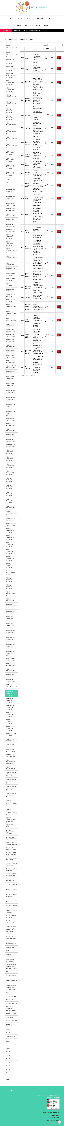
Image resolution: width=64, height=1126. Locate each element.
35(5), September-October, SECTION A (11, 269)
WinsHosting (57, 1097)
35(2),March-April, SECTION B (10, 295)
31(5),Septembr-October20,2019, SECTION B (10, 558)
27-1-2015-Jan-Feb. (11, 996)
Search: (53, 45)
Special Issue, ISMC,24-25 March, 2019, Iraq (11, 572)
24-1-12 (8, 1058)
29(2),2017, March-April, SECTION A (11, 767)
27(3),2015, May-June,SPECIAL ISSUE (10, 949)
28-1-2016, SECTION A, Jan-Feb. (11, 900)
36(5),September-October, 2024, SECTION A (10, 198)
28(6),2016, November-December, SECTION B (11, 803)
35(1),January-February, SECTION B (11, 306)
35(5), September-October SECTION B (11, 263)
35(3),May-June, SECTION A (10, 290)
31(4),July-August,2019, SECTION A (9, 586)
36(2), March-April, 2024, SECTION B (10, 225)
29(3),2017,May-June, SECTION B (10, 745)
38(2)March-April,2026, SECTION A (11, 54)
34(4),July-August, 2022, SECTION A (10, 351)
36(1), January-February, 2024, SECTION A (10, 243)
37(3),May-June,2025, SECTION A (11, 124)
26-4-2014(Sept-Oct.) (11, 1020)
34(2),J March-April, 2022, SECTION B (11, 366)
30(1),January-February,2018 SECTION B (9, 693)
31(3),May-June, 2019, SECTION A (10, 599)
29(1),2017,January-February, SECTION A (11, 795)
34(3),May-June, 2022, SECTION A (10, 361)
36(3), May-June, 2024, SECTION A (10, 220)
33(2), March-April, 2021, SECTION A (10, 445)
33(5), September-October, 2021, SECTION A (10, 413)
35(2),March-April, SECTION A (10, 300)
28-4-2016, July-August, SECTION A (11, 848)
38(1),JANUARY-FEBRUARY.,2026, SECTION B (10, 61)
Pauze (7, 179)
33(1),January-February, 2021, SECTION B (10, 451)
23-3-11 (8, 1076)
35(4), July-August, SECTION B (10, 274)
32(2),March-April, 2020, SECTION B (10, 519)
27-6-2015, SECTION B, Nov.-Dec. (11, 906)
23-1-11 (8, 1069)
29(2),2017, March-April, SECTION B (11, 755)
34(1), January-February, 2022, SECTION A (10, 385)
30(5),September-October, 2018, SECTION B (10, 646)
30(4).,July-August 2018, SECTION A (10, 664)
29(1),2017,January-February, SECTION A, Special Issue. (11, 788)
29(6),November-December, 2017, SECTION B (10, 707)
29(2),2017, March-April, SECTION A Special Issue (11, 761)
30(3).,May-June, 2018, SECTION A (10, 675)
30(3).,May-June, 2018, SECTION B (10, 669)
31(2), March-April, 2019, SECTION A (10, 612)
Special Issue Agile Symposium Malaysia (11, 1037)
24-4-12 (8, 1048)
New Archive (30, 18)
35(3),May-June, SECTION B (10, 284)
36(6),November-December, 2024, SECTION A (10, 173)
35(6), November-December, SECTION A (11, 257)
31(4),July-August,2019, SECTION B (9, 579)
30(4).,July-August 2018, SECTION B (10, 659)
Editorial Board (41, 18)
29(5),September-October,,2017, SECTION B (10, 721)
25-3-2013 (8, 1045)
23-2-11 (8, 1072)
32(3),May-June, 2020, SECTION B (10, 506)
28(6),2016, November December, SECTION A (11, 811)
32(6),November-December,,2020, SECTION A (10, 472)
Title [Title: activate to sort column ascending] (35, 49)
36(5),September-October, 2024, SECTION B (10, 191)
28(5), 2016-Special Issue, (11, 825)
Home (11, 18)
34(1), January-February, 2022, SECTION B (10, 378)
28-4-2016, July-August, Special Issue (11, 843)
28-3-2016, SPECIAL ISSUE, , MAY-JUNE (11, 853)
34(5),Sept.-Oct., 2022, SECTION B (10, 335)
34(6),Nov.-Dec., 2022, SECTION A (10, 330)
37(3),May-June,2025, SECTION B (11, 131)
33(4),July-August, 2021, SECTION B (10, 419)
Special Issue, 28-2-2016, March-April (11, 874)
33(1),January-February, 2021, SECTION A (10, 458)
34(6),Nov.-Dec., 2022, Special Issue (11, 319)
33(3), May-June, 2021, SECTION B (10, 429)
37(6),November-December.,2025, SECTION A (10, 89)
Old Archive (20, 18)
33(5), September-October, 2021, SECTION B (10, 406)
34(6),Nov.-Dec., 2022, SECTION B (10, 324)
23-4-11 (8, 1079)
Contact (46, 25)
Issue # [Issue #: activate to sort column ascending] (47, 49)
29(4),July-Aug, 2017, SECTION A (11, 739)
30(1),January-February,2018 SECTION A (9, 700)
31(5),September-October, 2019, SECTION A (10, 565)
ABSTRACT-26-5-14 (11, 999)
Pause (7, 182)
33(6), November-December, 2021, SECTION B (10, 392)
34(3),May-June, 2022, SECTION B (10, 356)
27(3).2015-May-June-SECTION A (10, 960)
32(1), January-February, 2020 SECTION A (10, 537)
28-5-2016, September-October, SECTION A (11, 832)
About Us (51, 18)
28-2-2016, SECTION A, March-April (11, 885)
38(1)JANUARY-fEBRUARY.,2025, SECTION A (10, 75)
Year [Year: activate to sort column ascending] (53, 49)
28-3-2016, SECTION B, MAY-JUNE (11, 858)
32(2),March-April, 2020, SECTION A (10, 524)
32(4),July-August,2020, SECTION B (9, 493)
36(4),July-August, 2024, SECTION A (10, 204)
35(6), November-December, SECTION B (11, 250)
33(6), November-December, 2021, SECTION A (10, 399)
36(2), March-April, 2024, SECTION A (10, 230)
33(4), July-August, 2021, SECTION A (10, 424)
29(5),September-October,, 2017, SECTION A (10, 728)
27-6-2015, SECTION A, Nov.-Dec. (11, 911)
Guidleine (18, 25)
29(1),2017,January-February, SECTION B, (11, 781)
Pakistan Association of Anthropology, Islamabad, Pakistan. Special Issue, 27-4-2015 (11, 929)
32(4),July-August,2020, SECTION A (9, 500)
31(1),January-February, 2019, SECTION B (10, 618)
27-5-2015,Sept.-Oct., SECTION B (11, 916)
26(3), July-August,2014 (9, 1025)
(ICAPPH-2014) (10, 1017)
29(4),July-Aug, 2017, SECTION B (11, 734)
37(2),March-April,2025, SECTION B (11, 138)
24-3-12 (8, 1051)
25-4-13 (8, 1041)
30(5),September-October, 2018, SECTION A (10, 653)
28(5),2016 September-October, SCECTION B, (11, 819)
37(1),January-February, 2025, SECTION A (10, 159)
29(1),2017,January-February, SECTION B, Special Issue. (11, 774)
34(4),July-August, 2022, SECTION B (10, 345)
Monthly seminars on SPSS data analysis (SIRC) (27, 30)
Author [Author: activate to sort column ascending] (28, 49)
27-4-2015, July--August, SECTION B (11, 937)
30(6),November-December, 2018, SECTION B (10, 632)
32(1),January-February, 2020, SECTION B (10, 530)
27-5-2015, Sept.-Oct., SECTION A (10, 921)
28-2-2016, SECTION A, (11, 890)
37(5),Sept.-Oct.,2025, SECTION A (11, 96)
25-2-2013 (8, 1062)
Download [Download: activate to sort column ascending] (59, 49)
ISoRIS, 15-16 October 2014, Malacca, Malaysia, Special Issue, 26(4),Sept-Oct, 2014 (11, 1010)
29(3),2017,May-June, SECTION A (10, 750)
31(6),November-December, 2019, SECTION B (10, 544)
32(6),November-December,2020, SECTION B (10, 465)
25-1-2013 (8, 1065)
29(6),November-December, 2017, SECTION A (10, 714)
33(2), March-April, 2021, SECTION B (10, 440)
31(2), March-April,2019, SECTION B (11, 606)
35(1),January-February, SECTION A (11, 313)
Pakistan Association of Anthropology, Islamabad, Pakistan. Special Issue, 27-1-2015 (11, 989)
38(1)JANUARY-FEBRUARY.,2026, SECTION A (10, 68)
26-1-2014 (8, 1032)
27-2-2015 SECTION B (11, 976)
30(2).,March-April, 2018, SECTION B (10, 680)
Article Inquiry (29, 25)
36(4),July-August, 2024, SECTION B (10, 209)
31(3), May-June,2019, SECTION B (11, 593)
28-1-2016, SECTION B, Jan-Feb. (11, 895)
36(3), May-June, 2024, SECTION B (10, 214)
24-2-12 (8, 1055)
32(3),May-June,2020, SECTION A (11, 513)
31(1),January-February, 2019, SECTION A (10, 625)
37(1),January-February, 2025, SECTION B (10, 152)
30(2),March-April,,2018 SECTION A (11, 686)
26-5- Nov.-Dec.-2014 (11, 1003)
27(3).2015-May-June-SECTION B (10, 955)
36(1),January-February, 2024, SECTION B (10, 236)
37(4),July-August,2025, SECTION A (9, 117)
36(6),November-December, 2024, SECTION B (10, 166)
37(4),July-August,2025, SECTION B (9, 110)
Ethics (38, 25)
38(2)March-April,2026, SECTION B (11, 47)
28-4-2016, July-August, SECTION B (11, 838)
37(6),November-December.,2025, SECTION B (10, 82)
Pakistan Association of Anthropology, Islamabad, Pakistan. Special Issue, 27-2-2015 (11, 968)
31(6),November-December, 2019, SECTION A (10, 551)
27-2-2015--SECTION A (11, 981)
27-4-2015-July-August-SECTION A (11, 942)
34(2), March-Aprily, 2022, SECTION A (11, 372)
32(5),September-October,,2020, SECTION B (10, 479)
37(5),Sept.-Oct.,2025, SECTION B (11, 103)
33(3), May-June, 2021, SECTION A (10, 435)
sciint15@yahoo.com (55, 1123)
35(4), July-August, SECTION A (10, 279)
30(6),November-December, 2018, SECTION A (10, 639)
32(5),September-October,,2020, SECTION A (10, 486)
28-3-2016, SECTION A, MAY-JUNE (11, 864)
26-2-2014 (8, 1029)
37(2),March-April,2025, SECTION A (11, 145)
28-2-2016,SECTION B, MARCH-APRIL (11, 879)
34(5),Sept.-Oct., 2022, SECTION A (10, 340)
